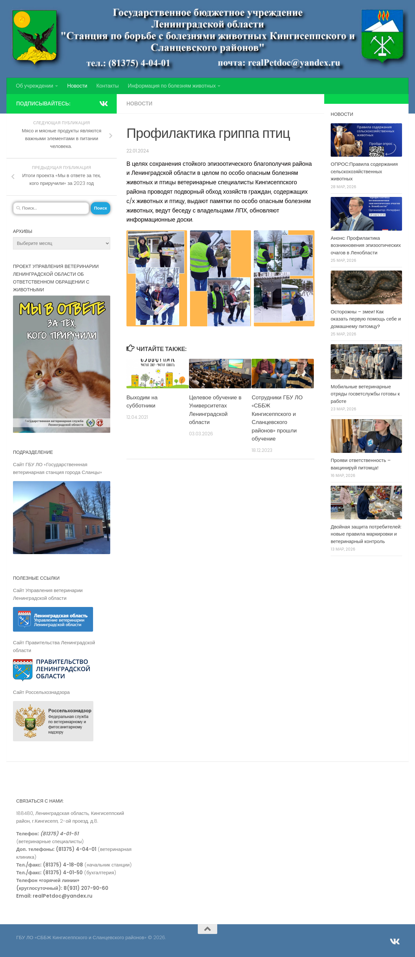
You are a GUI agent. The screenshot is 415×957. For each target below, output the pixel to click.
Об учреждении (34, 86)
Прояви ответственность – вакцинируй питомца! (361, 464)
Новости (77, 86)
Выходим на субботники (142, 402)
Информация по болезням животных (172, 86)
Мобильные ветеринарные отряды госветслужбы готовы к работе (365, 394)
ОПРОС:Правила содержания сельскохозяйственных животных (364, 171)
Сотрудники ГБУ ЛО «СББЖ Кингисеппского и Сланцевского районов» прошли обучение (277, 418)
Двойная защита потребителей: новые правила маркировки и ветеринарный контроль (366, 534)
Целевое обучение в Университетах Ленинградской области (215, 410)
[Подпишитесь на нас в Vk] (103, 103)
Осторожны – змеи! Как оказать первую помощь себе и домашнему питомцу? (366, 319)
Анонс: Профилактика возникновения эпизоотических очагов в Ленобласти (366, 245)
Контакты (107, 86)
